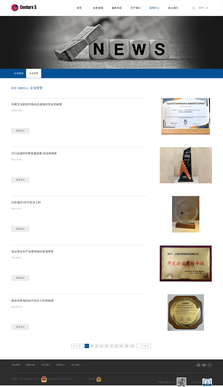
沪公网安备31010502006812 (59, 379)
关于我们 (136, 8)
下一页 (144, 346)
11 (132, 346)
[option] (18, 73)
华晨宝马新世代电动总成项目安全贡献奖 (36, 104)
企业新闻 (19, 73)
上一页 (77, 346)
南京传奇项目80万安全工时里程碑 (32, 300)
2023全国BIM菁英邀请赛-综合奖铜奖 (34, 153)
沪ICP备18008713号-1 (29, 379)
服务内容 (117, 8)
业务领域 (98, 8)
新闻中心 (154, 8)
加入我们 (173, 8)
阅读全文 (20, 131)
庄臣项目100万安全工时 (26, 202)
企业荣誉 (34, 73)
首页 (79, 8)
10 (126, 346)
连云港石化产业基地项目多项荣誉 (32, 251)
